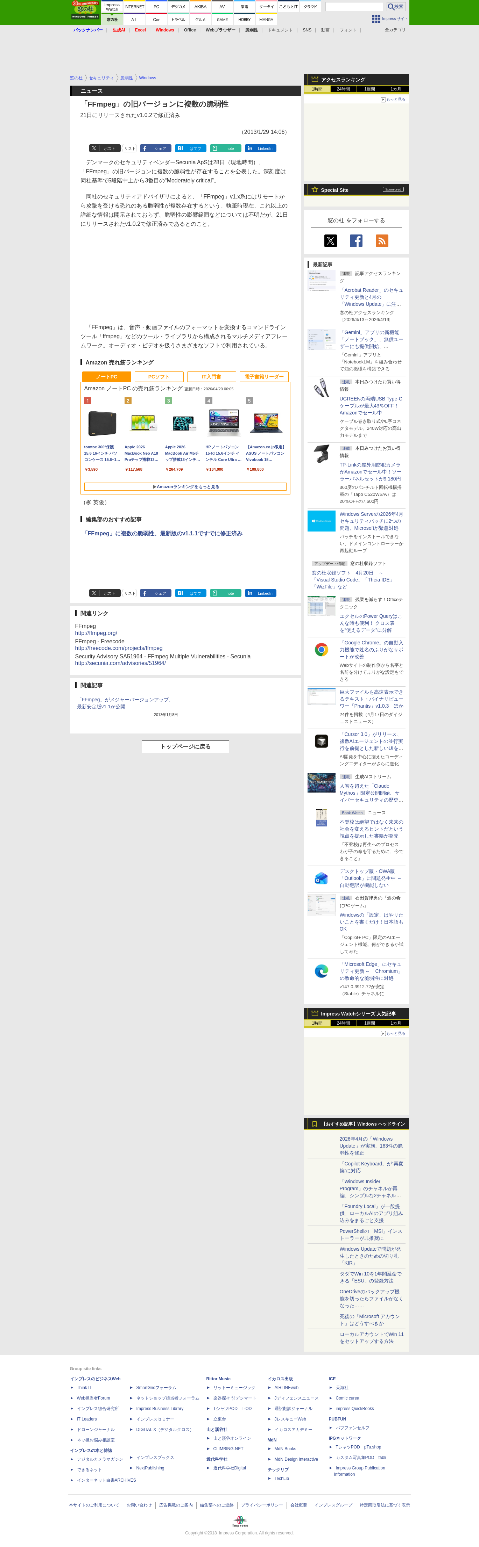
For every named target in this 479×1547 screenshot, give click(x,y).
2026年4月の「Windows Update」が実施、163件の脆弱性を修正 (371, 1146)
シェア (160, 148)
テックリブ (278, 1469)
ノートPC (106, 376)
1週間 (369, 89)
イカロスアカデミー (293, 1429)
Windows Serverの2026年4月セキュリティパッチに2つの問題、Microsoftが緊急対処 (372, 521)
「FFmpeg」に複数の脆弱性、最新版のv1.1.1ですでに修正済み (162, 533)
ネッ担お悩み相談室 (96, 1440)
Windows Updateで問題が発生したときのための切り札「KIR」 (370, 1256)
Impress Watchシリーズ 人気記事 (358, 1014)
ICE (332, 1378)
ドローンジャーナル (96, 1429)
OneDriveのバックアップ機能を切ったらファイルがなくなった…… (371, 1298)
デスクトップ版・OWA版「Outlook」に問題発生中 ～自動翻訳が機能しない (371, 878)
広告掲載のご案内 (176, 1505)
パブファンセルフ (352, 1427)
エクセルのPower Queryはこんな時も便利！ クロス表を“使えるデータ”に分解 (371, 623)
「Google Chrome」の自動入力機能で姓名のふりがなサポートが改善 (372, 649)
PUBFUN (337, 1419)
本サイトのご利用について (94, 1505)
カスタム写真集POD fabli (361, 1457)
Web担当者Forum (93, 1398)
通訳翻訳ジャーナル (293, 1408)
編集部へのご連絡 (217, 1505)
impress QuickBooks (355, 1408)
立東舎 (219, 1419)
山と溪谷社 (216, 1429)
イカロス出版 (280, 1378)
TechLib (282, 1478)
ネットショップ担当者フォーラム (167, 1398)
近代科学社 (216, 1459)
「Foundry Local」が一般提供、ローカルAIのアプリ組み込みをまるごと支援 (371, 1213)
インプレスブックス (155, 1457)
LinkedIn (265, 148)
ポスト (109, 148)
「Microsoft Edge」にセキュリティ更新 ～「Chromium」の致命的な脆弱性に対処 (371, 971)
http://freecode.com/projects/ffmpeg (119, 648)
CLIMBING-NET (228, 1448)
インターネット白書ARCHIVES (106, 1480)
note (230, 148)
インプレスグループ (333, 1505)
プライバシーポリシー (262, 1505)
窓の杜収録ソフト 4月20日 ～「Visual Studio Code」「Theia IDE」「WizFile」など (353, 580)
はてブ (195, 148)
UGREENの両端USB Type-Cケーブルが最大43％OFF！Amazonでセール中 (371, 405)
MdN (272, 1440)
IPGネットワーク (345, 1438)
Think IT (84, 1387)
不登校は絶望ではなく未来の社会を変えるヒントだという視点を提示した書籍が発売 (371, 829)
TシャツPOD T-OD (232, 1408)
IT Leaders (87, 1419)
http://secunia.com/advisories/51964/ (120, 663)
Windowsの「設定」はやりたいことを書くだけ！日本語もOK (372, 922)
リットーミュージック (234, 1387)
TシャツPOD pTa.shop (358, 1447)
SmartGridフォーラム (156, 1387)
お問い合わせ (139, 1505)
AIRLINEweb (287, 1387)
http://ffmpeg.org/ (96, 633)
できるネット (89, 1469)
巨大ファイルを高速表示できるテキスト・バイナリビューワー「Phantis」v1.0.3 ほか (372, 699)
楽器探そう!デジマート (234, 1398)
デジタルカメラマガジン (100, 1459)
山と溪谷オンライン (232, 1438)
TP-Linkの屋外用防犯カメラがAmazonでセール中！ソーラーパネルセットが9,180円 (371, 472)
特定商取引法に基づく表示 (385, 1505)
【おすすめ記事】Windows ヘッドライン (363, 1124)
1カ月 (395, 89)
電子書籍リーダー (264, 376)
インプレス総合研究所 (98, 1408)
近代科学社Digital (229, 1468)
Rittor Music (218, 1378)
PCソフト (159, 376)
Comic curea (347, 1398)
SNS (307, 30)
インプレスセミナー (155, 1419)
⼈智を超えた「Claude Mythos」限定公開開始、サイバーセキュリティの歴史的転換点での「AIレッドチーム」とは (371, 800)
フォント (348, 30)
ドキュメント (280, 30)
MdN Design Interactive (296, 1459)
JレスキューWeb (290, 1419)
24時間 (343, 89)
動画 (325, 30)
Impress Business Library (160, 1408)
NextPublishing (150, 1468)
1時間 (317, 89)
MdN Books (285, 1448)
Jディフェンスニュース (297, 1398)
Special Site (335, 190)
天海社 (342, 1387)
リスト (130, 148)
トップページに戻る (185, 747)
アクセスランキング (343, 79)
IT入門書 (211, 376)
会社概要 (298, 1505)
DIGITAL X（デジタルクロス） (165, 1429)
